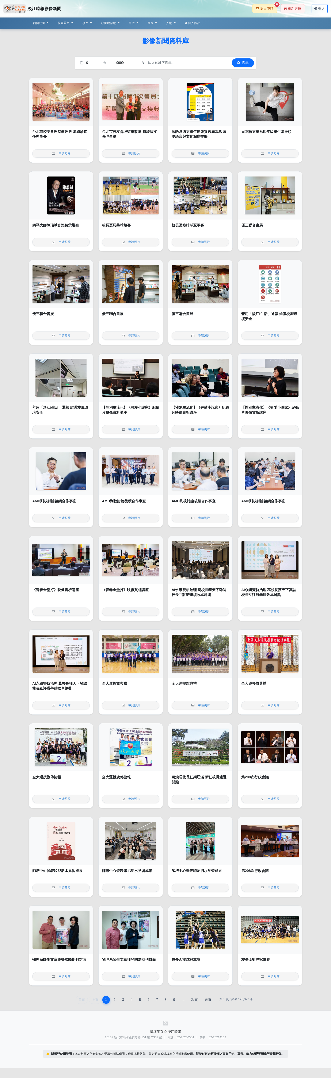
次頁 (194, 999)
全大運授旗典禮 (114, 684)
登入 (319, 8)
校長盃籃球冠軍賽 (186, 960)
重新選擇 (292, 8)
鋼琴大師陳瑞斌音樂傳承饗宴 (55, 225)
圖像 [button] (151, 23)
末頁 (208, 999)
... (183, 999)
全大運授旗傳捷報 (46, 777)
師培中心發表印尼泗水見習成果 (57, 871)
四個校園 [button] (39, 23)
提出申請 (266, 7)
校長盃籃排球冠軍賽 (188, 225)
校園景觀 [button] (64, 23)
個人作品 (192, 23)
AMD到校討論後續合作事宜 (54, 501)
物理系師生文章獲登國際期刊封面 (59, 960)
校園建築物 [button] (109, 23)
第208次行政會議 (255, 777)
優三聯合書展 (252, 225)
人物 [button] (169, 23)
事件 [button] (85, 23)
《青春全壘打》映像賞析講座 (55, 590)
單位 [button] (132, 23)
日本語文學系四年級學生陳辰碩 (266, 132)
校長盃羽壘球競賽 (116, 225)
